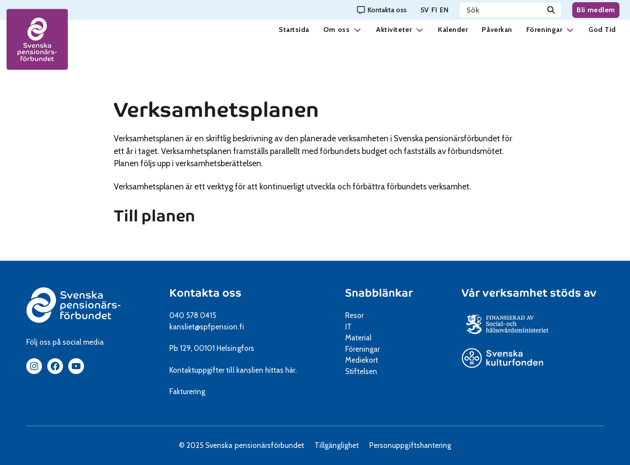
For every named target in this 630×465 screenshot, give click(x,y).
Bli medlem (596, 10)
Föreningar (544, 29)
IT (348, 326)
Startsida (294, 29)
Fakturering (187, 391)
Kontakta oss (205, 293)
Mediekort (372, 360)
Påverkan (497, 29)
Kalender (453, 29)
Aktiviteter (394, 29)
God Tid (602, 29)
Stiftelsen (364, 371)
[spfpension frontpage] (37, 39)
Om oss (336, 29)
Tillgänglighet (337, 445)
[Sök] (551, 10)
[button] (357, 29)
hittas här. (281, 370)
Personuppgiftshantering (410, 445)
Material (358, 337)
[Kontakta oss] (382, 10)
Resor (354, 315)
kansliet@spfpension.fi (206, 326)
